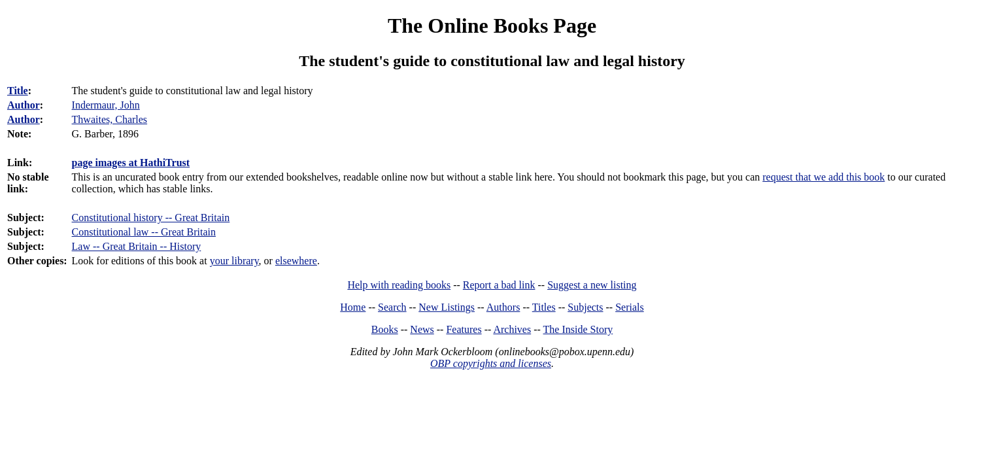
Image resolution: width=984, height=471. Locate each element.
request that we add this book (823, 177)
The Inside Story (578, 329)
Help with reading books (398, 284)
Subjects (585, 307)
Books (384, 329)
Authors (503, 307)
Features (463, 329)
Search (392, 307)
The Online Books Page (492, 25)
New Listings (446, 307)
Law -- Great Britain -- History (136, 246)
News (421, 329)
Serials (629, 307)
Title (17, 90)
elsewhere (296, 260)
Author (23, 105)
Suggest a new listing (591, 284)
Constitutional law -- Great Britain (144, 231)
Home (352, 307)
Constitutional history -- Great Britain (151, 217)
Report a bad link (499, 284)
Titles (544, 307)
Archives (512, 329)
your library (234, 260)
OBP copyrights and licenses (490, 363)
